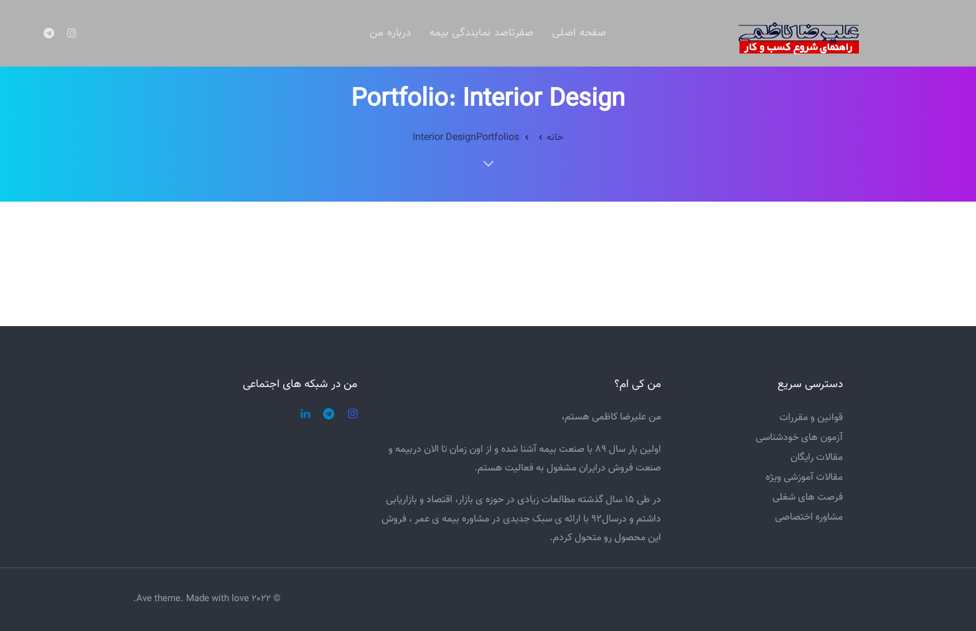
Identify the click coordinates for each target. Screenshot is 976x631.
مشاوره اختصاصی (809, 517)
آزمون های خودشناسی (799, 438)
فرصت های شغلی (807, 497)
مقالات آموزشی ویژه (804, 477)
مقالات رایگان (817, 457)
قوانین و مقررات (811, 418)
